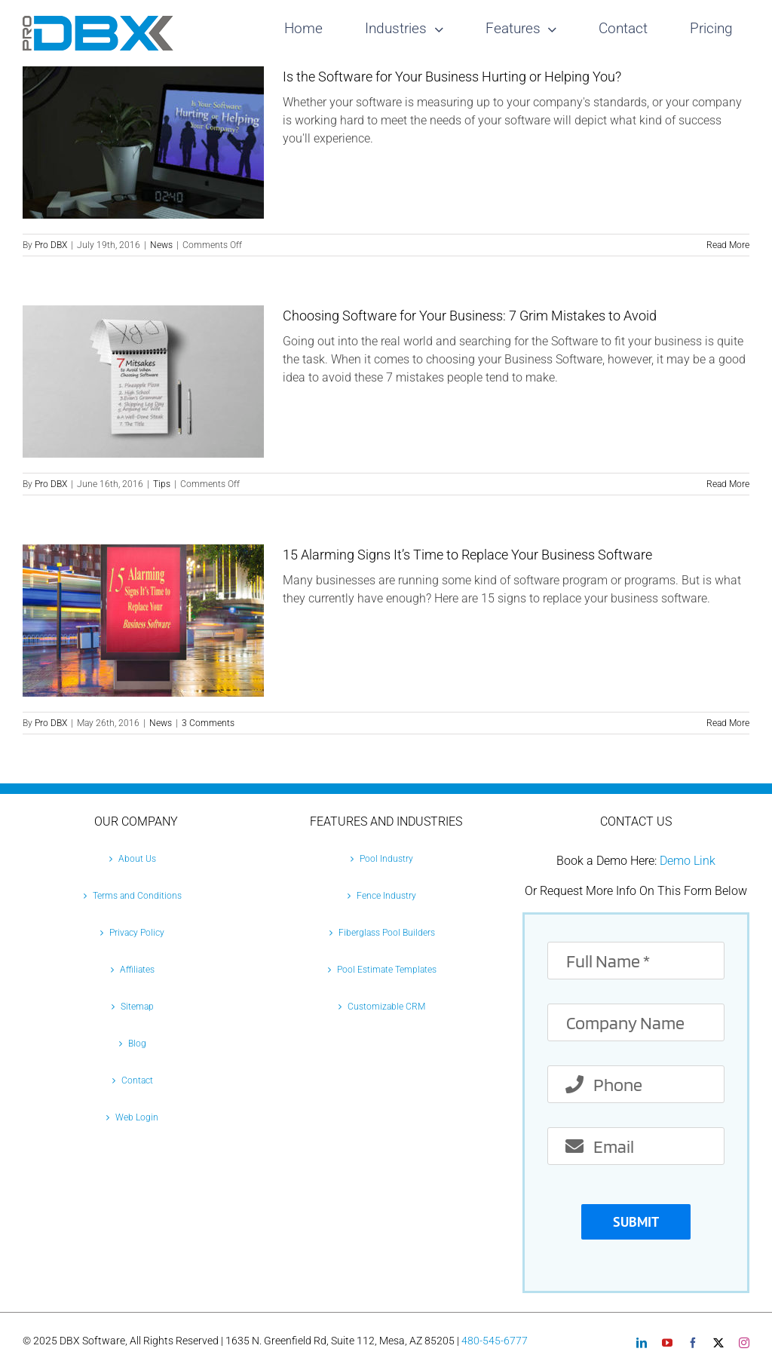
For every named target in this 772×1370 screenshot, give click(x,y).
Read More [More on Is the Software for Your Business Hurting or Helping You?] (727, 245)
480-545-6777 (494, 1341)
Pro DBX (51, 245)
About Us (137, 859)
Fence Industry (386, 895)
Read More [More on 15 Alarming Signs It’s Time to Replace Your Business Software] (727, 723)
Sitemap (137, 1006)
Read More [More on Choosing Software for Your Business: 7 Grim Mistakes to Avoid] (727, 484)
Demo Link (687, 861)
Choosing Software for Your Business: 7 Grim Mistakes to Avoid (470, 315)
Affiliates (137, 969)
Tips (161, 484)
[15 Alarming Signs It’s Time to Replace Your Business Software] (143, 620)
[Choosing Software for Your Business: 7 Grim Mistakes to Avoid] (143, 381)
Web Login (136, 1117)
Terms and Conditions (137, 895)
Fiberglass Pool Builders (387, 932)
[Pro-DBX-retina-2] (98, 21)
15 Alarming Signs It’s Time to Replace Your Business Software (467, 554)
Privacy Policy (136, 932)
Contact (137, 1080)
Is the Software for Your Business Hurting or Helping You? (452, 76)
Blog (137, 1043)
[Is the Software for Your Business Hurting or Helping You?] (143, 142)
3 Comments (208, 723)
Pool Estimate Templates (387, 969)
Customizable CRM (386, 1006)
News (161, 245)
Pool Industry (386, 859)
